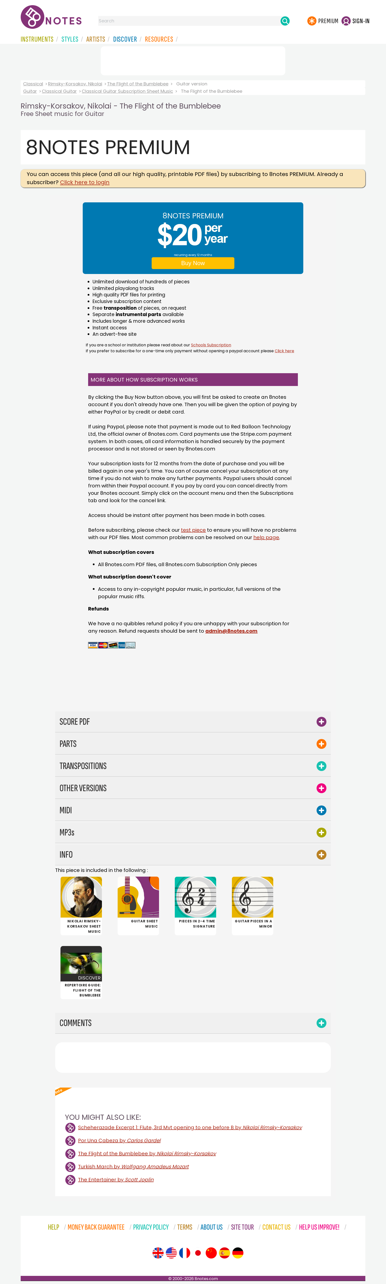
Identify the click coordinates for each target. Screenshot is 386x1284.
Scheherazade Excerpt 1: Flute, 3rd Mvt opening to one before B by (190, 1127)
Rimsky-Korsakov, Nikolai (75, 84)
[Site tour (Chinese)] (211, 1253)
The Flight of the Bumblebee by (147, 1153)
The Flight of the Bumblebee (137, 84)
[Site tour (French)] (184, 1253)
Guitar (30, 91)
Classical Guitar (59, 91)
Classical (33, 84)
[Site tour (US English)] (171, 1253)
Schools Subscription (211, 345)
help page (266, 537)
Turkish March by (133, 1166)
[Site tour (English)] (158, 1253)
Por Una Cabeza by (119, 1140)
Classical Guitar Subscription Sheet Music (127, 91)
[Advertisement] (193, 60)
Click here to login (85, 182)
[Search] (285, 21)
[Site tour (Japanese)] (198, 1253)
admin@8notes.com (231, 630)
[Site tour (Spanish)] (224, 1253)
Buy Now (193, 263)
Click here (284, 351)
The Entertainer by (116, 1179)
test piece (193, 530)
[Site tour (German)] (238, 1253)
